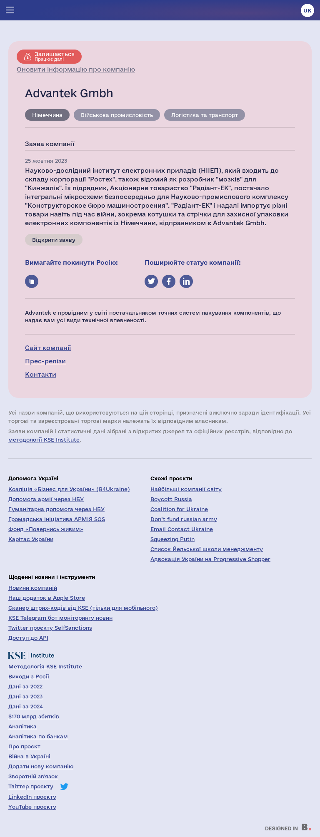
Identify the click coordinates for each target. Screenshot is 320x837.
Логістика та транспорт (204, 115)
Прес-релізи (45, 361)
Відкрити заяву (53, 240)
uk (307, 10)
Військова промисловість (117, 115)
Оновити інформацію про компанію (76, 69)
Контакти (40, 374)
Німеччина (47, 115)
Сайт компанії (48, 347)
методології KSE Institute (44, 439)
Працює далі (55, 56)
